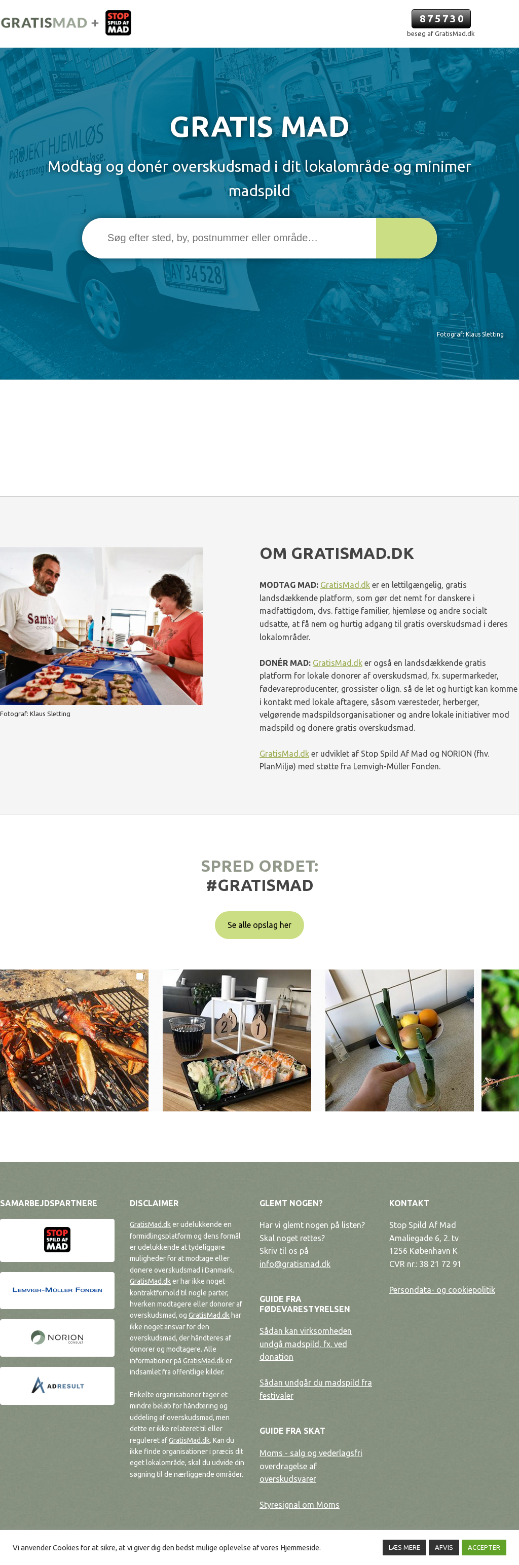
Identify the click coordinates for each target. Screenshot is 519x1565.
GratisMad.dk (345, 584)
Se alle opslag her (259, 924)
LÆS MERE (404, 1547)
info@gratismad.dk (295, 1264)
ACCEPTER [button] (484, 1547)
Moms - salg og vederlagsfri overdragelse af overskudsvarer (311, 1465)
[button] (406, 238)
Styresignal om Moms (300, 1504)
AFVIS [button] (444, 1547)
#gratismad (260, 885)
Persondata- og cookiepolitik (442, 1289)
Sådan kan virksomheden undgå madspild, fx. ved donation (306, 1343)
